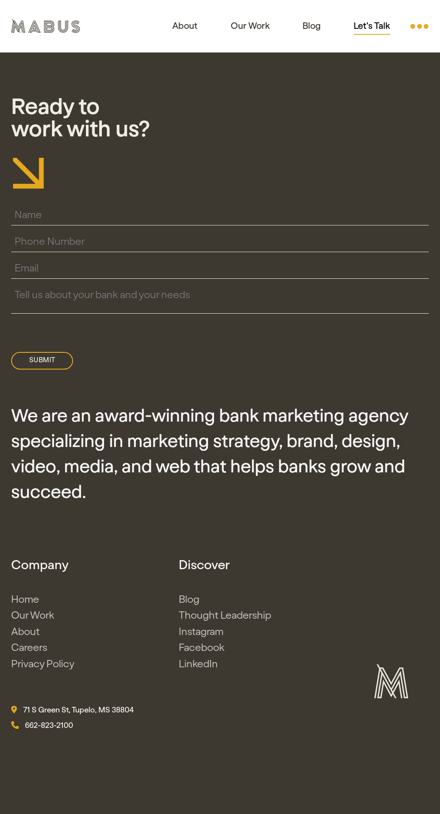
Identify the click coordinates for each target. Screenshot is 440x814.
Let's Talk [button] (372, 26)
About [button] (185, 26)
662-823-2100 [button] (42, 727)
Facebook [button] (201, 650)
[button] (419, 26)
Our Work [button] (250, 26)
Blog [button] (311, 26)
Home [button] (25, 601)
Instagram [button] (201, 634)
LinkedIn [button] (198, 666)
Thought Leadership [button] (225, 618)
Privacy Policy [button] (42, 666)
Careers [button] (29, 650)
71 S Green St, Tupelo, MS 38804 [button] (72, 712)
